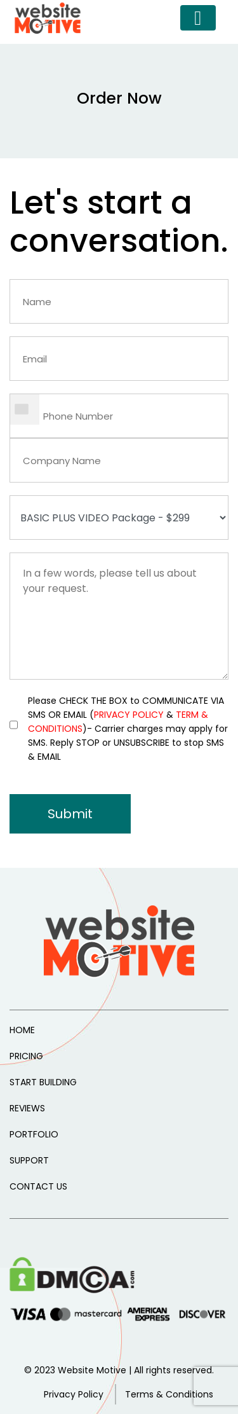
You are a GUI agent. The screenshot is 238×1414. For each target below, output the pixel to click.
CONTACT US (38, 1186)
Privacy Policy (73, 1394)
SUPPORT (29, 1160)
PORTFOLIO (34, 1134)
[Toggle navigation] (198, 18)
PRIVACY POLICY (129, 714)
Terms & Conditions (169, 1394)
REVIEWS (27, 1108)
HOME (22, 1030)
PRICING (26, 1056)
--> (119, 517)
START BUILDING (43, 1082)
